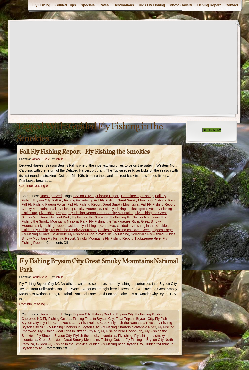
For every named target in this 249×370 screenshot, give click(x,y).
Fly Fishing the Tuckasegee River (114, 221)
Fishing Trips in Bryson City (93, 319)
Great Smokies (50, 340)
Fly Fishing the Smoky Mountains (135, 217)
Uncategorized (51, 196)
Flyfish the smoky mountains (94, 336)
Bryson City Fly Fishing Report (96, 196)
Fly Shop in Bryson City (53, 336)
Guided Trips (65, 5)
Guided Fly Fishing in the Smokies (142, 226)
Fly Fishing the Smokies (90, 217)
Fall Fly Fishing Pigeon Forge (44, 204)
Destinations (123, 5)
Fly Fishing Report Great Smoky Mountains (100, 213)
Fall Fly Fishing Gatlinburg (72, 200)
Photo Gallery (181, 5)
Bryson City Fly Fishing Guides (139, 314)
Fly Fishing (41, 5)
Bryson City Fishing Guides (93, 314)
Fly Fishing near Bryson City (122, 331)
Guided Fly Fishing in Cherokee (91, 226)
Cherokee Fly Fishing (137, 196)
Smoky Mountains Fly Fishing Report (105, 238)
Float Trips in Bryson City (134, 319)
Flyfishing (125, 336)
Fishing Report (209, 5)
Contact (231, 5)
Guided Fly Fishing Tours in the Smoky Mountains (59, 230)
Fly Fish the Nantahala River (132, 323)
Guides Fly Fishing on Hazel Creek (124, 230)
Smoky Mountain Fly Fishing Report (48, 238)
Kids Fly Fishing (152, 5)
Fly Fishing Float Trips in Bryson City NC (68, 331)
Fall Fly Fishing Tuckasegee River (128, 209)
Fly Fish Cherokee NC (57, 323)
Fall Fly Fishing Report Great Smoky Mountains (103, 204)
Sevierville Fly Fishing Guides (153, 234)
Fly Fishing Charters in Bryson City (72, 327)
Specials (88, 5)
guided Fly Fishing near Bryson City (116, 344)
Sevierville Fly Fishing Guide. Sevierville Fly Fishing (90, 234)
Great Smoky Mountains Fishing (87, 340)
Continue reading (33, 186)
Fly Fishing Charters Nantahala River (128, 327)
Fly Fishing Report (53, 213)
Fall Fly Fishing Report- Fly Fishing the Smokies (84, 152)
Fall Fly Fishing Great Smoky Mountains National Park (134, 200)
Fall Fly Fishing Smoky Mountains (75, 209)
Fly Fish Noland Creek (92, 323)
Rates (104, 5)
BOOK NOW (212, 130)
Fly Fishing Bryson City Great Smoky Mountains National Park (98, 266)
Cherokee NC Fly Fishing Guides (46, 319)
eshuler (60, 158)
